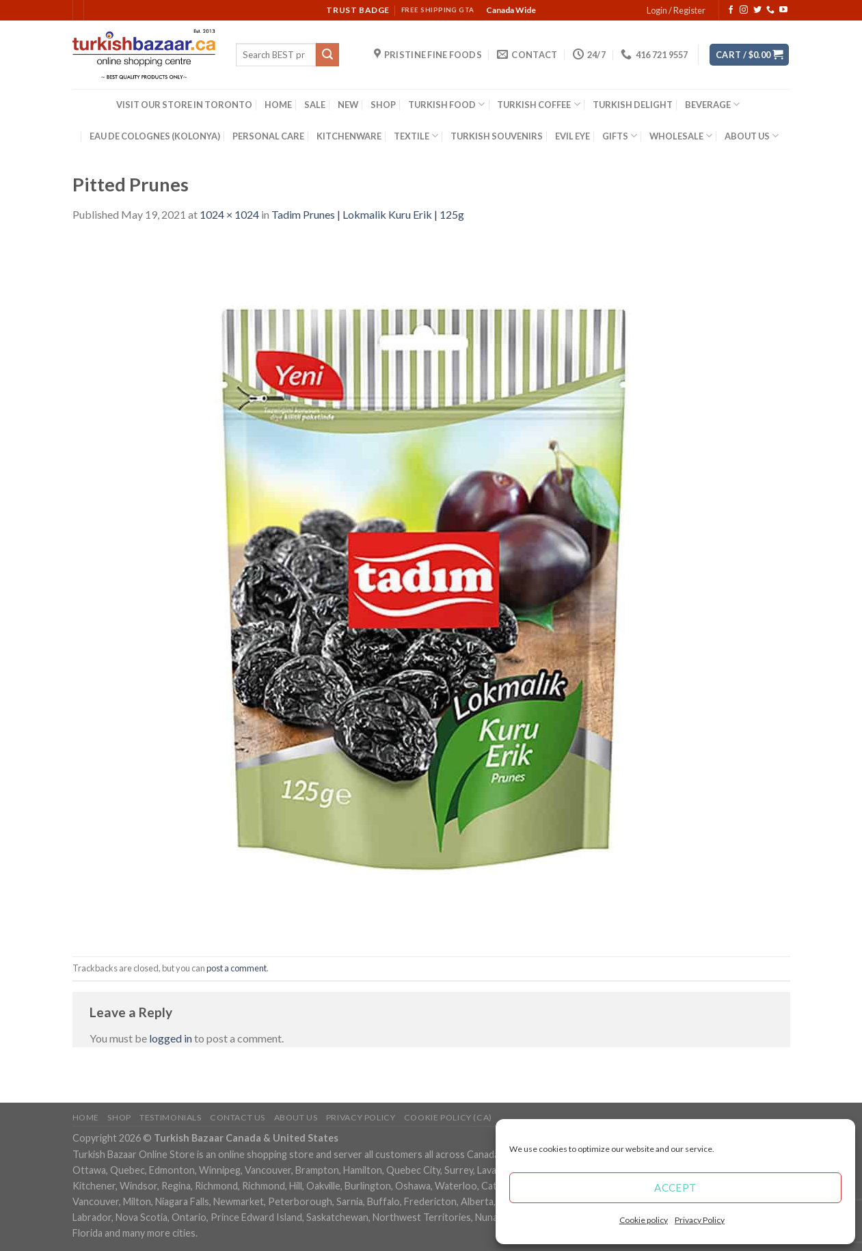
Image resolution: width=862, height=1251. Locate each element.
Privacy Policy (700, 1220)
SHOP (383, 104)
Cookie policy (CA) (448, 1117)
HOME (278, 104)
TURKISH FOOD (446, 104)
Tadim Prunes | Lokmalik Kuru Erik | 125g (367, 214)
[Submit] (327, 54)
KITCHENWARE (348, 136)
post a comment (236, 968)
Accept (675, 1187)
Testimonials (170, 1117)
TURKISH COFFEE (538, 104)
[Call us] (770, 10)
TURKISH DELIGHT (633, 104)
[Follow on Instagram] (744, 10)
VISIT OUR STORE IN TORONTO (184, 104)
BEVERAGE (712, 104)
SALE (314, 104)
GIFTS (619, 135)
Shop (119, 1117)
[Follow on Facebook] (731, 10)
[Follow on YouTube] (783, 10)
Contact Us (237, 1117)
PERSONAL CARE (268, 136)
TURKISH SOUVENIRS (496, 136)
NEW (348, 104)
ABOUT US (752, 135)
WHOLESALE (680, 135)
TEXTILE (416, 135)
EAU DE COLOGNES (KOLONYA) (155, 136)
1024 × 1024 (229, 214)
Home (85, 1117)
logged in (170, 1038)
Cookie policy (643, 1220)
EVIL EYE (572, 136)
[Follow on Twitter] (757, 10)
